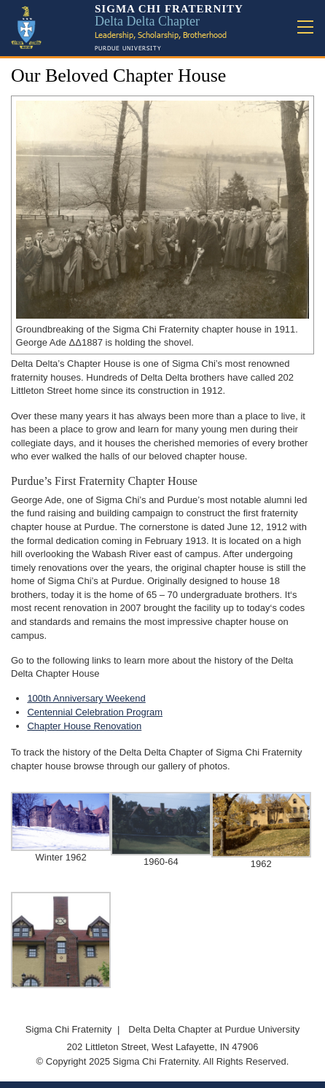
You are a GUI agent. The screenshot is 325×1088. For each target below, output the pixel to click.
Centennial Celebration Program (94, 712)
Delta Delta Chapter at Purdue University (213, 1029)
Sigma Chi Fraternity (68, 1029)
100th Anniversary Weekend (86, 698)
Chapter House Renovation (84, 725)
